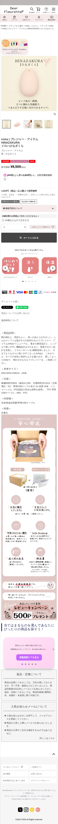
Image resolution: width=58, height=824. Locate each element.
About (4, 18)
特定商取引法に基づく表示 (14, 781)
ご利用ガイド (46, 12)
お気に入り (26, 18)
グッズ (44, 26)
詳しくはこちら (47, 738)
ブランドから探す (16, 26)
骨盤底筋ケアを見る (29, 657)
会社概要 (6, 774)
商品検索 (32, 12)
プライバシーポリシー (40, 781)
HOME (3, 26)
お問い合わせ (36, 774)
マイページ (39, 18)
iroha (51, 26)
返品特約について (10, 320)
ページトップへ (53, 754)
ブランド (14, 18)
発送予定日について (13, 208)
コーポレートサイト (11, 767)
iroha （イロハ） (32, 26)
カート (38, 12)
